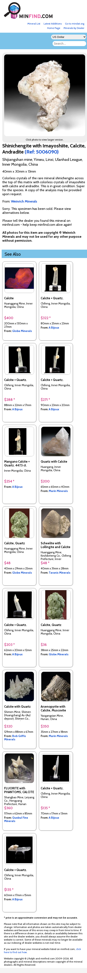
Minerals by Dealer (74, 28)
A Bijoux (54, 327)
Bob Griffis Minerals (15, 737)
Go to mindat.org (74, 23)
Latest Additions (53, 23)
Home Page (53, 28)
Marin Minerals (58, 491)
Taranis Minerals (59, 572)
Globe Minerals (22, 331)
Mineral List (33, 23)
